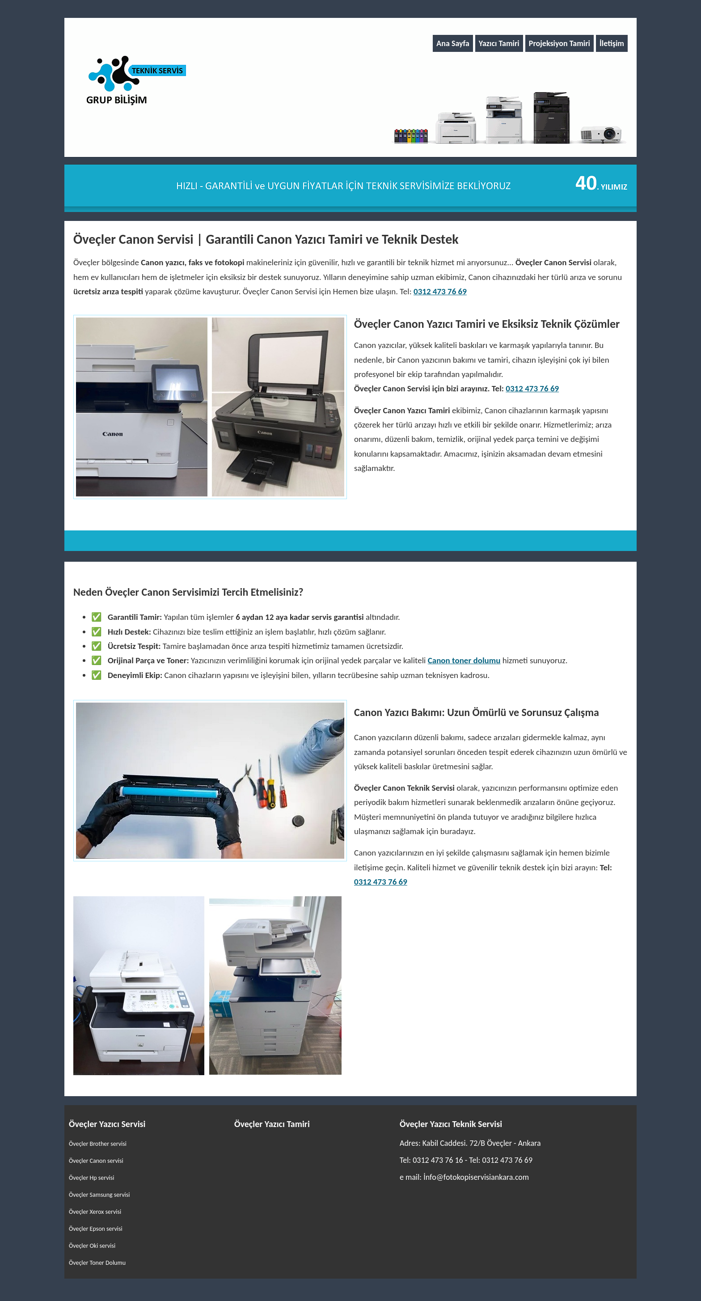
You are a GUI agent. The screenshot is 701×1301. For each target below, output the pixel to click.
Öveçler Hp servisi (91, 1178)
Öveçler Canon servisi (96, 1161)
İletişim (612, 43)
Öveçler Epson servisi (95, 1229)
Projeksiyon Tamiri (559, 43)
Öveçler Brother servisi (98, 1144)
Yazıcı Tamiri (499, 43)
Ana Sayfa (452, 43)
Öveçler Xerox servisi (95, 1212)
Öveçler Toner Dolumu (97, 1263)
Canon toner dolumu (464, 660)
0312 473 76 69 (440, 291)
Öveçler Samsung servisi (99, 1195)
